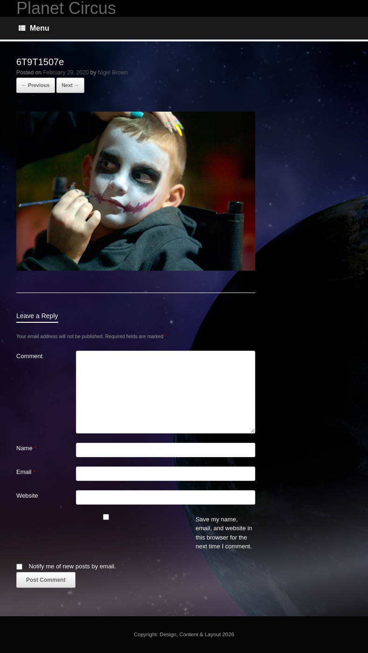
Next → (70, 85)
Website (27, 495)
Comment (29, 356)
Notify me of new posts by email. (72, 566)
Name (26, 448)
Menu (34, 28)
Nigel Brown (113, 72)
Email (25, 471)
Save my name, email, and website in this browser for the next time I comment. (224, 533)
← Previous (35, 85)
